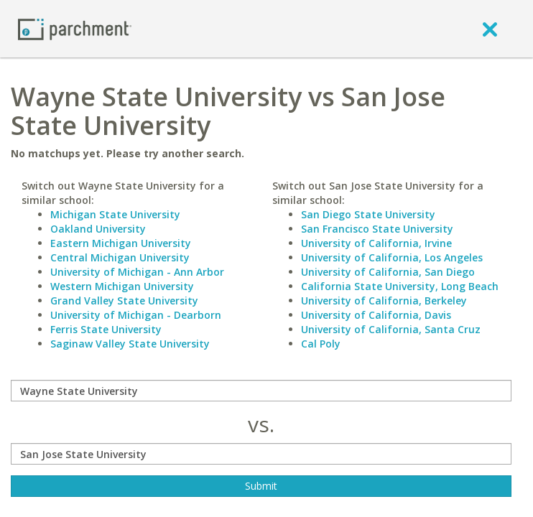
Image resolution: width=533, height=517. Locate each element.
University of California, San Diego (388, 272)
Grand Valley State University (124, 300)
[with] (261, 454)
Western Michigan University (122, 286)
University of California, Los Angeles (392, 257)
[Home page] (74, 28)
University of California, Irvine (376, 243)
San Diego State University (368, 214)
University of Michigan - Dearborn (135, 315)
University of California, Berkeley (384, 300)
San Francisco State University (377, 229)
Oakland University (98, 229)
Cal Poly (320, 343)
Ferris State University (106, 329)
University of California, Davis (376, 315)
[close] (490, 28)
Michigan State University (115, 214)
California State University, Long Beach (400, 286)
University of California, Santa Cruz (391, 329)
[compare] (261, 390)
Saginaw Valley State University (130, 343)
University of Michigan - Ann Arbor (137, 272)
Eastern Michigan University (120, 243)
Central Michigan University (120, 257)
